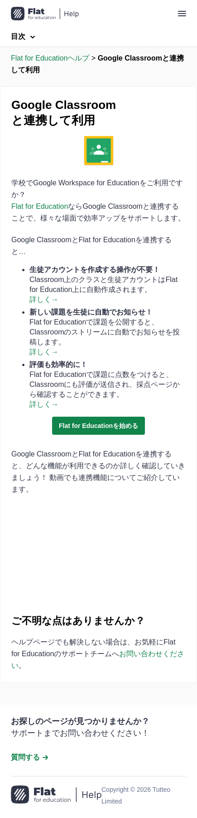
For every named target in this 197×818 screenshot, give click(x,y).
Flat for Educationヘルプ (50, 58)
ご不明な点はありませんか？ (78, 620)
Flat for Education (39, 206)
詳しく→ (43, 299)
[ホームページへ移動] (56, 795)
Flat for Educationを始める (98, 425)
